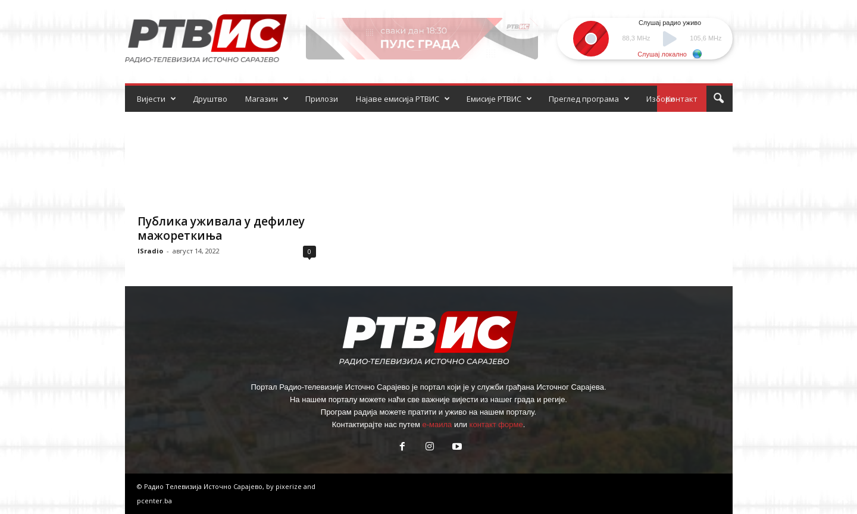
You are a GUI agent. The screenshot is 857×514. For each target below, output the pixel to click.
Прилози (321, 98)
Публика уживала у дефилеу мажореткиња (221, 228)
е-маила (437, 424)
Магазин (267, 99)
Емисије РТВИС (499, 99)
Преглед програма (589, 99)
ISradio (150, 250)
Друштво (210, 98)
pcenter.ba (154, 500)
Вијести (156, 99)
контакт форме (496, 424)
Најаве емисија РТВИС (403, 99)
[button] (718, 99)
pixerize (290, 486)
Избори (660, 98)
